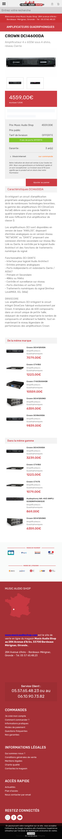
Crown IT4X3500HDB (36, 381)
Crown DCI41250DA (35, 347)
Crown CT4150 (33, 364)
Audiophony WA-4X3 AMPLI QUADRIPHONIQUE (40, 500)
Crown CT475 (33, 481)
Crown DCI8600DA (35, 415)
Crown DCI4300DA (35, 447)
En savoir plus (31, 836)
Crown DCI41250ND (36, 398)
